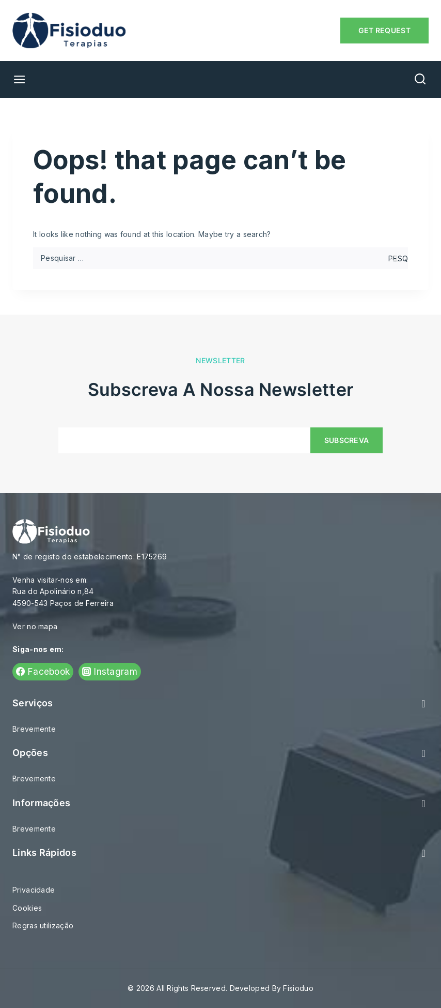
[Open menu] (15, 79)
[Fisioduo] (69, 30)
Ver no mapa (34, 626)
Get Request (384, 30)
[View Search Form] (420, 79)
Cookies (27, 907)
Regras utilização (42, 925)
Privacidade (33, 889)
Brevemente (34, 728)
